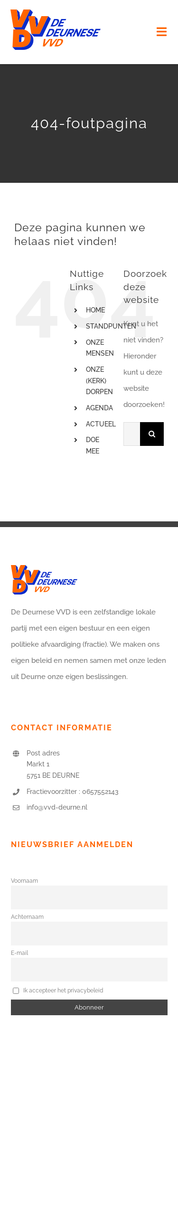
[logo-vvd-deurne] (55, 13)
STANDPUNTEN (111, 326)
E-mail (19, 953)
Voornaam (24, 881)
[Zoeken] (152, 434)
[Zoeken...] (131, 434)
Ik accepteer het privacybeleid (58, 990)
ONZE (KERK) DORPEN (99, 381)
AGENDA (99, 408)
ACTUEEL (101, 424)
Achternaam (27, 917)
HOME (95, 310)
